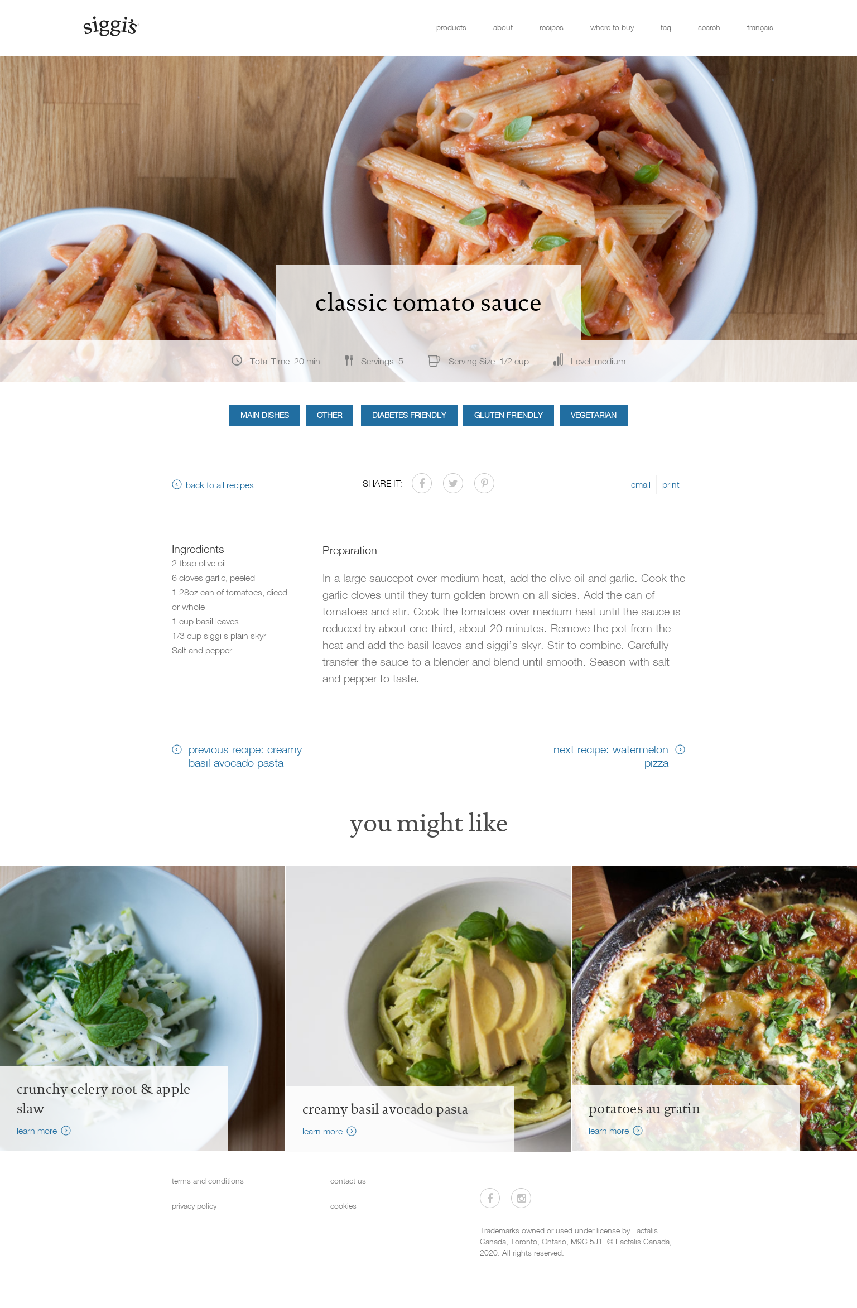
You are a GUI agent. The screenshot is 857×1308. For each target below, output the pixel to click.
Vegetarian (594, 415)
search (709, 27)
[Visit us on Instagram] (521, 1198)
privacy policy (194, 1205)
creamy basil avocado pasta (385, 1109)
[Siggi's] (111, 26)
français (760, 27)
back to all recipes (220, 484)
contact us (348, 1180)
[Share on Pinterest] (484, 483)
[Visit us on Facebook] (490, 1198)
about (503, 27)
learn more (37, 1130)
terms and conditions (208, 1180)
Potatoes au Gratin (644, 1108)
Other (329, 415)
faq (666, 27)
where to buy (612, 27)
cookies (343, 1205)
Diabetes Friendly (409, 415)
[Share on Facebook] (422, 483)
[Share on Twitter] (453, 483)
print (671, 484)
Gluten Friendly (508, 415)
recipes (552, 27)
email (641, 484)
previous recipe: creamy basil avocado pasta (245, 755)
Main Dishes (264, 415)
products (451, 27)
